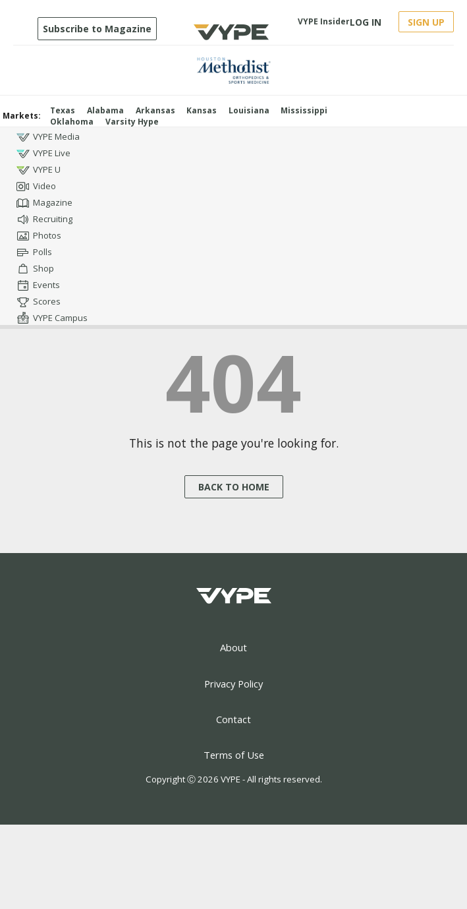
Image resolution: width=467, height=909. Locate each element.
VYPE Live (43, 153)
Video (36, 186)
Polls (34, 252)
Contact (233, 719)
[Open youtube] (453, 133)
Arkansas (155, 110)
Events (38, 285)
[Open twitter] (406, 133)
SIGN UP (426, 22)
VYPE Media (48, 137)
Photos (38, 236)
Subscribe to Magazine (97, 28)
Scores (38, 301)
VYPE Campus (52, 318)
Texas (62, 110)
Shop (35, 269)
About (233, 647)
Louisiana (249, 110)
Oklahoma (72, 121)
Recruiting (44, 219)
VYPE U (38, 170)
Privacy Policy (233, 683)
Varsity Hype (132, 121)
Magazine (44, 203)
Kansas (201, 110)
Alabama (105, 110)
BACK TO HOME (233, 487)
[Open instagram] (430, 133)
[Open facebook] (382, 133)
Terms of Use (234, 754)
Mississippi (304, 110)
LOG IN (365, 22)
